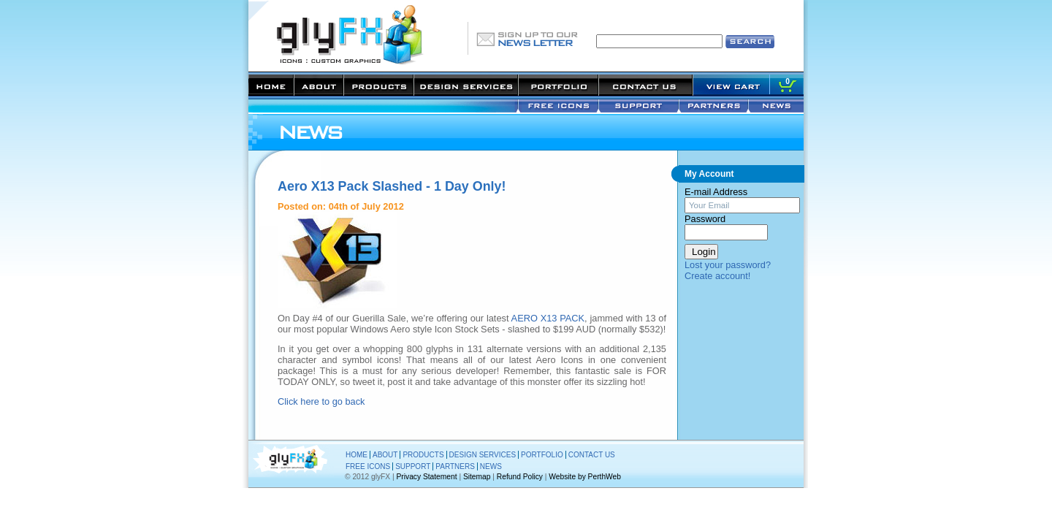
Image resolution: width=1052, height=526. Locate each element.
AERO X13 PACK (548, 318)
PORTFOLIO (542, 455)
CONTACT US (591, 455)
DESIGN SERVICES (483, 455)
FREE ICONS (368, 466)
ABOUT (385, 455)
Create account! (717, 275)
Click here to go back (321, 401)
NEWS (491, 466)
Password (705, 218)
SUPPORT (412, 466)
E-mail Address (716, 191)
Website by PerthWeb (585, 477)
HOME (356, 455)
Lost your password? (728, 264)
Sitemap (477, 477)
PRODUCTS (423, 455)
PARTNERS (455, 466)
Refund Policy (520, 477)
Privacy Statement (427, 477)
